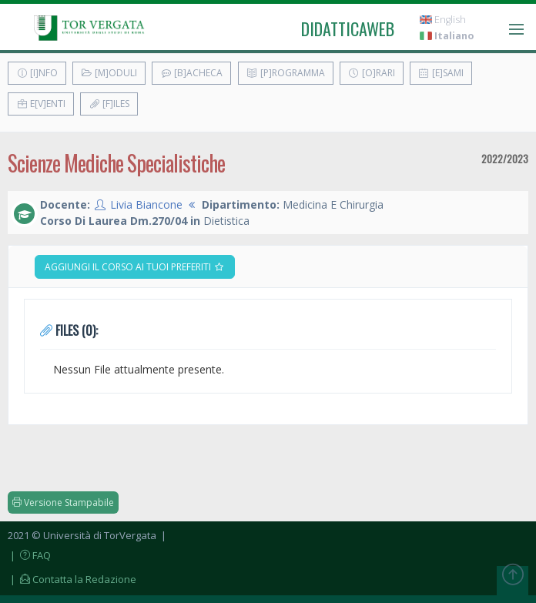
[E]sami (441, 72)
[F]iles (109, 103)
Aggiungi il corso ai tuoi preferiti (135, 266)
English (443, 19)
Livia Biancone (146, 204)
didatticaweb (347, 28)
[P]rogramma (285, 72)
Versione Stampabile (63, 502)
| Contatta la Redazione (72, 579)
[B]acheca (191, 72)
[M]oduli (109, 72)
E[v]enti (40, 103)
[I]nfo (37, 72)
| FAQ (29, 555)
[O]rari (371, 72)
